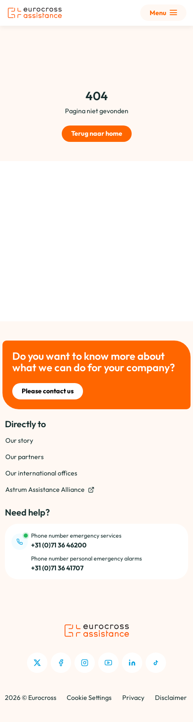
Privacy (133, 697)
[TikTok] (156, 662)
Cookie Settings (89, 697)
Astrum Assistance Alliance (49, 489)
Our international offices (41, 473)
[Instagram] (84, 662)
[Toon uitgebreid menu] (163, 12)
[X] (37, 662)
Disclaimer (171, 697)
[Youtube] (108, 662)
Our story (19, 440)
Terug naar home (96, 133)
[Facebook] (61, 662)
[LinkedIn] (132, 662)
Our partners (24, 457)
